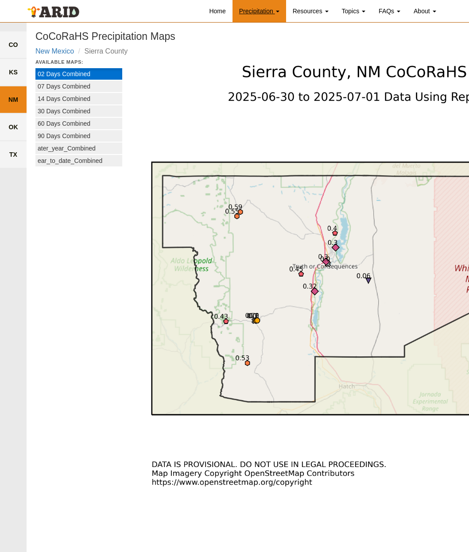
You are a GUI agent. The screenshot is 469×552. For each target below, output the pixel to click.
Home (217, 11)
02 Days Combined (64, 73)
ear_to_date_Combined (70, 160)
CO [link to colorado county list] (13, 44)
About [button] (425, 11)
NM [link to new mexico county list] (13, 99)
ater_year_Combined (67, 148)
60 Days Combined (64, 123)
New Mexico (54, 51)
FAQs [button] (389, 11)
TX (13, 154)
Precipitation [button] (259, 11)
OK (13, 127)
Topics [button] (354, 11)
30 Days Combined (64, 111)
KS (13, 72)
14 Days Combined (64, 98)
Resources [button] (311, 11)
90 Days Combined (64, 135)
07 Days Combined (64, 86)
